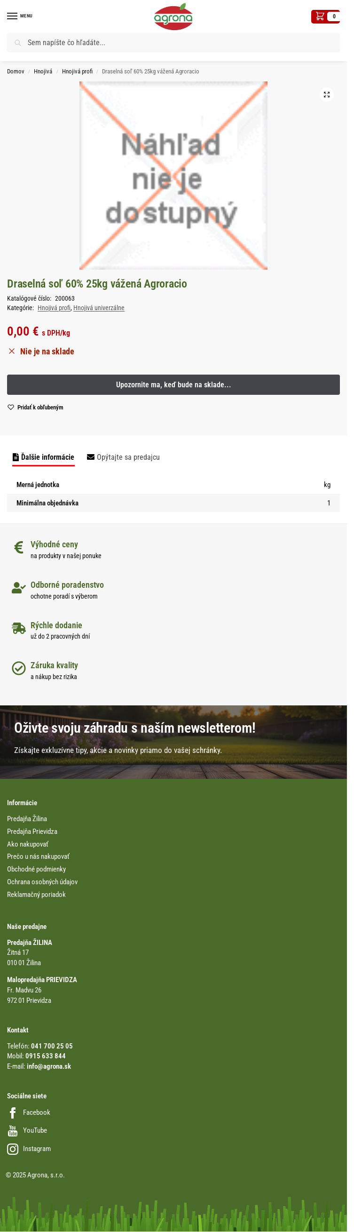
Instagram (29, 1149)
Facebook (28, 1113)
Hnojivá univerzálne (99, 308)
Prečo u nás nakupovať (38, 857)
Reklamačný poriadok (36, 895)
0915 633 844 (45, 1056)
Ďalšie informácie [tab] (47, 457)
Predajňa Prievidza (32, 832)
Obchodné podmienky (36, 869)
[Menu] (21, 16)
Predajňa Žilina (27, 819)
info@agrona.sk (49, 1067)
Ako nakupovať (27, 844)
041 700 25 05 (52, 1046)
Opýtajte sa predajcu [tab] (128, 457)
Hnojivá (43, 71)
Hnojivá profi (77, 71)
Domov (15, 71)
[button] (325, 17)
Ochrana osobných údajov (42, 882)
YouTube (27, 1131)
